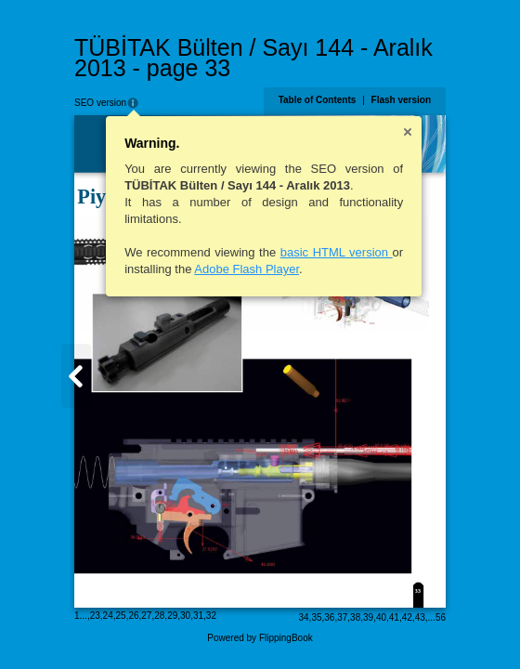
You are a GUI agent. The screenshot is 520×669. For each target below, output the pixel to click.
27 (146, 615)
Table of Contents (318, 100)
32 (211, 615)
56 (441, 617)
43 (420, 617)
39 (368, 617)
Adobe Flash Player (246, 269)
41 (394, 617)
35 (316, 617)
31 (198, 615)
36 (329, 617)
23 (95, 615)
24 (108, 615)
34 (303, 617)
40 (381, 617)
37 (342, 617)
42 (407, 617)
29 (172, 615)
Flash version (401, 100)
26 (133, 615)
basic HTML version (336, 252)
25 (121, 615)
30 (185, 615)
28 (159, 615)
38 (355, 617)
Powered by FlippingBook (259, 638)
